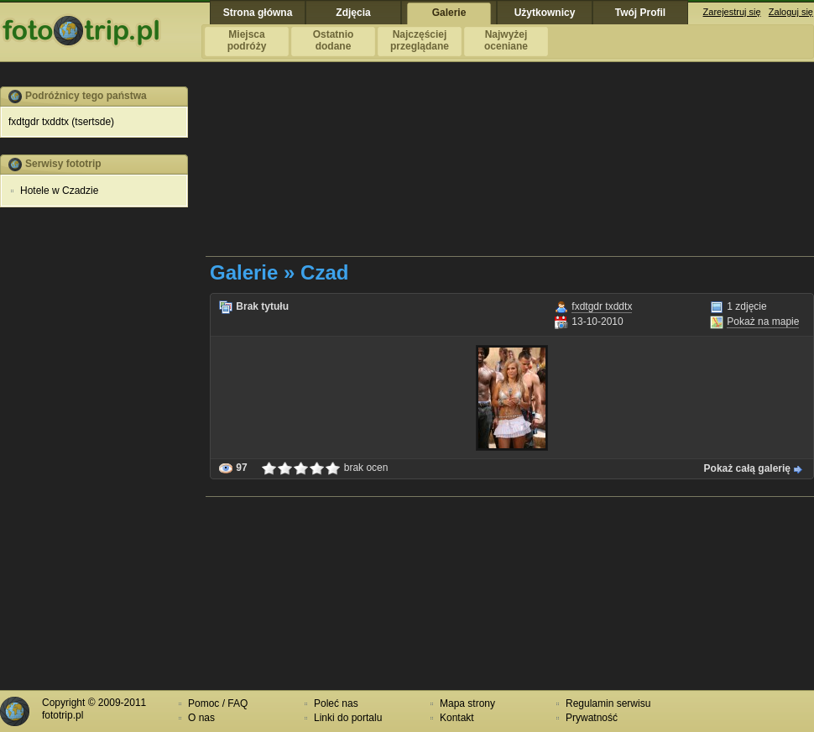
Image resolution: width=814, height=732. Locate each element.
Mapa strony (467, 703)
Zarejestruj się (732, 12)
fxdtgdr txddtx (601, 306)
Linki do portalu (348, 718)
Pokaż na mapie (763, 321)
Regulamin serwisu (608, 703)
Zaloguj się (791, 12)
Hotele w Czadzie (59, 190)
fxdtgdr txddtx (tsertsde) (61, 122)
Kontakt (457, 718)
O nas (201, 718)
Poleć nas (336, 703)
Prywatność (592, 718)
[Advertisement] (291, 170)
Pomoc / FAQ (218, 703)
